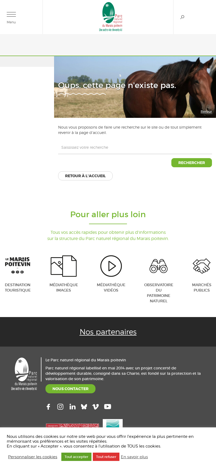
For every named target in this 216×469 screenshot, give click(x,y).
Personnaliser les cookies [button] (32, 457)
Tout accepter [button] (76, 457)
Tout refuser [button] (106, 457)
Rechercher (182, 17)
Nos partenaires (108, 331)
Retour (206, 112)
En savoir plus (134, 457)
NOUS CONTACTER (70, 388)
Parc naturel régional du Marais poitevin (111, 16)
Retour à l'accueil (85, 175)
